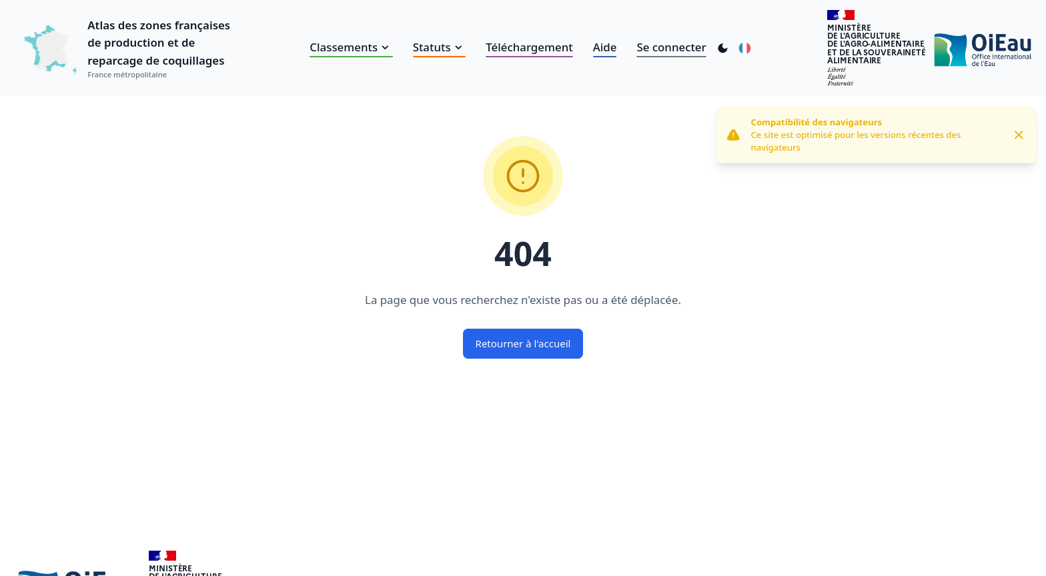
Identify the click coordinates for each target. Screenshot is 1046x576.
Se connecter (671, 47)
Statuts (439, 47)
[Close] (1019, 135)
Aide (605, 47)
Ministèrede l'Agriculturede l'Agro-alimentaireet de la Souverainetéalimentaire (876, 43)
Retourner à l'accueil (523, 343)
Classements (351, 47)
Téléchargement (529, 47)
